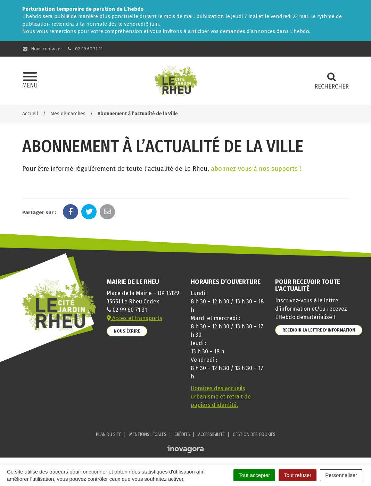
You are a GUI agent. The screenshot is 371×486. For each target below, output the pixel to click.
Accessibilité (211, 434)
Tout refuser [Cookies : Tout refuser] (297, 475)
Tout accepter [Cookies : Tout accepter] (254, 475)
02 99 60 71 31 (85, 48)
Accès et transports (134, 318)
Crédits (182, 434)
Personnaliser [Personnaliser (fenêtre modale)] (341, 475)
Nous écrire (127, 331)
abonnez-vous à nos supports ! (256, 169)
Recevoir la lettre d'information (318, 330)
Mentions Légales (147, 434)
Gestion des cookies (254, 434)
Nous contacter (42, 48)
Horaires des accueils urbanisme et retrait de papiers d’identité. (221, 396)
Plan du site (108, 434)
